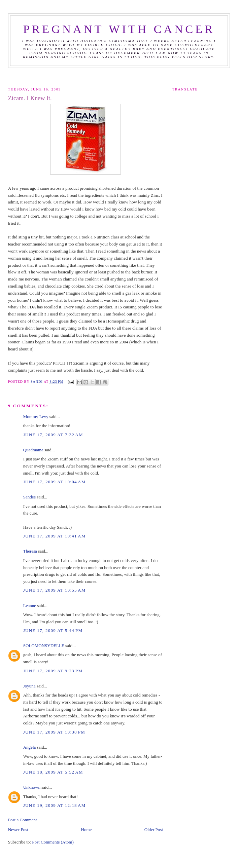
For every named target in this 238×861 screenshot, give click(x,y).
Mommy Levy (35, 416)
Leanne (29, 605)
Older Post (153, 829)
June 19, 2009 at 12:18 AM (54, 805)
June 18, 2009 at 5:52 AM (53, 772)
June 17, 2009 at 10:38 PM (54, 732)
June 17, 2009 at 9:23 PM (53, 670)
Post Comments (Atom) (53, 842)
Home (86, 829)
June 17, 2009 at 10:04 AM (54, 481)
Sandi (37, 381)
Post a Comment (22, 819)
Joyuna (29, 685)
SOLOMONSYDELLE (43, 645)
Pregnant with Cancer (119, 29)
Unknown (31, 787)
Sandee (29, 496)
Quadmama (33, 449)
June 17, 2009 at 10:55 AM (54, 590)
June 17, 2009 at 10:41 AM (54, 535)
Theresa (30, 551)
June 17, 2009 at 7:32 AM (53, 434)
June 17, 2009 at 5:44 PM (53, 630)
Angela (29, 747)
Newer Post (18, 829)
